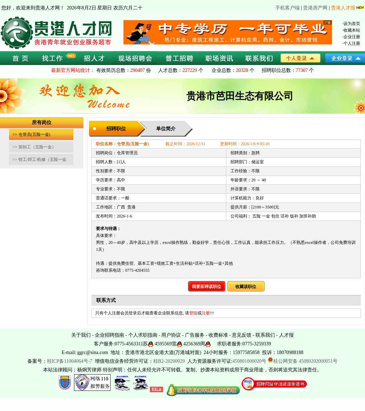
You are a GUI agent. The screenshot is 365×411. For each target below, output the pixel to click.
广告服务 (194, 335)
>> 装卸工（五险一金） (34, 147)
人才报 (286, 335)
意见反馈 (241, 335)
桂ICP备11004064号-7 (69, 361)
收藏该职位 (245, 286)
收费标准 (218, 335)
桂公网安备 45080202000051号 (303, 361)
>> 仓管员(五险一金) (31, 134)
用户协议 (171, 335)
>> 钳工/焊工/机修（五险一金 (39, 159)
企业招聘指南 (109, 335)
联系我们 (265, 335)
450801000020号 (249, 361)
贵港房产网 (315, 7)
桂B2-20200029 (169, 361)
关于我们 (81, 335)
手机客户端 (287, 7)
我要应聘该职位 (206, 286)
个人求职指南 (142, 335)
